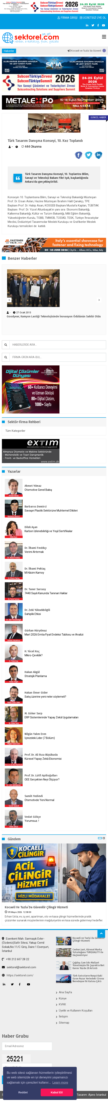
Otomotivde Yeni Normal (39, 800)
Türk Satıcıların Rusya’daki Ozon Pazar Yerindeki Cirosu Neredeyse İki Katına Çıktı (88, 978)
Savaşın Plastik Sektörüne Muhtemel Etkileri (51, 510)
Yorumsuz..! (32, 820)
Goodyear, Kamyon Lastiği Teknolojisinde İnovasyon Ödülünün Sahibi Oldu (54, 316)
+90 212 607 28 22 (15, 959)
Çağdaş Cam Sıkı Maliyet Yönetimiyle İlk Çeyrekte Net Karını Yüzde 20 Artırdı (88, 965)
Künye (63, 998)
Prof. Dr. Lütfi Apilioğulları (41, 775)
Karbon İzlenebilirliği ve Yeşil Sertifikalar (49, 531)
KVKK (62, 1004)
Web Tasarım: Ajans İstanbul (88, 1094)
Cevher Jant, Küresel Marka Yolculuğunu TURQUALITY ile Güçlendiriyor (88, 952)
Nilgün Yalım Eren (35, 734)
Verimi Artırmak (34, 551)
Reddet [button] (23, 1092)
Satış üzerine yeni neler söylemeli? (45, 696)
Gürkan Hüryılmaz (36, 630)
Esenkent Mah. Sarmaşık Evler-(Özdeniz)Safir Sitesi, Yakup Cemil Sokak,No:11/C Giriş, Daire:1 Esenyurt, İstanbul (25, 945)
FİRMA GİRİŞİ (67, 17)
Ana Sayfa (65, 992)
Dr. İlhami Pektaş (35, 568)
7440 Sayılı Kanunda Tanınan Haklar (46, 593)
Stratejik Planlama (36, 676)
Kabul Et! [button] (57, 1092)
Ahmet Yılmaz (33, 485)
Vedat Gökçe (33, 817)
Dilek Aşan (31, 527)
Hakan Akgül (32, 672)
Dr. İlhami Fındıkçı (36, 548)
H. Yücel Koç (32, 651)
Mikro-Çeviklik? (34, 655)
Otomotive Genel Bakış (38, 489)
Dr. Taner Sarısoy (35, 589)
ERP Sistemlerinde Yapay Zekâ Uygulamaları (51, 717)
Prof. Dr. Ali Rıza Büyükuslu (41, 754)
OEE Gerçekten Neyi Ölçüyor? (42, 779)
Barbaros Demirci (36, 506)
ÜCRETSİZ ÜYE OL (93, 17)
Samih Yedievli (34, 796)
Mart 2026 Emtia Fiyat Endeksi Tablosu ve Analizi (54, 634)
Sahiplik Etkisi (33, 614)
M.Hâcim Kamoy (34, 572)
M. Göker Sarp (33, 713)
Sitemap (64, 1022)
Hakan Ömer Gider (36, 692)
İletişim (63, 1016)
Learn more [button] (60, 1082)
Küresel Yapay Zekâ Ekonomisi (43, 758)
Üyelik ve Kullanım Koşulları (75, 1010)
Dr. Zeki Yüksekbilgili (37, 610)
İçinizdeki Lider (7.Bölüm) (40, 737)
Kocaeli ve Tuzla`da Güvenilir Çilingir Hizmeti (36, 907)
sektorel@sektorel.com (19, 967)
